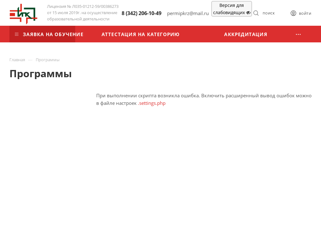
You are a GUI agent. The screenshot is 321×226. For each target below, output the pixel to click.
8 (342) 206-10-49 (141, 13)
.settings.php (152, 103)
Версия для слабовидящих (231, 8)
